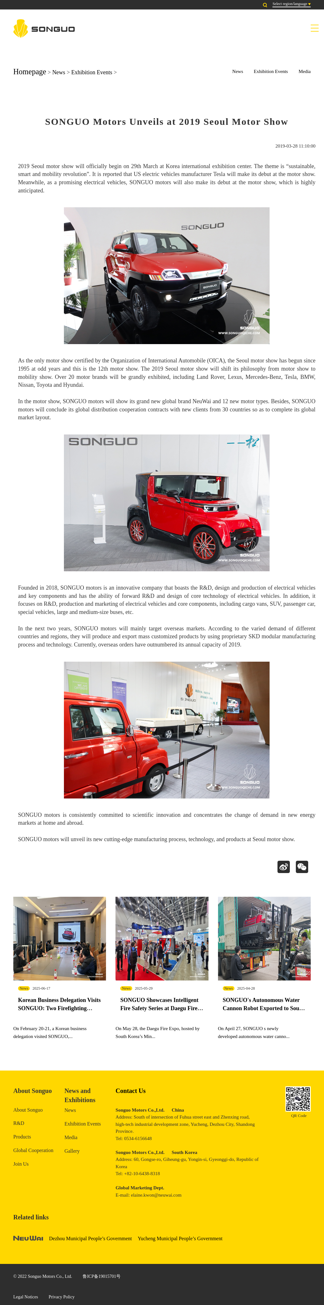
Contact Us (130, 1090)
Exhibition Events (91, 72)
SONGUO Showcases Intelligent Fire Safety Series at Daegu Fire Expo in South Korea (159, 1008)
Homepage (29, 71)
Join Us (20, 1164)
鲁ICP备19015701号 (102, 1276)
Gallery (72, 1151)
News (58, 72)
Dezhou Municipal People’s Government (90, 1238)
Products (22, 1136)
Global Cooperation (33, 1150)
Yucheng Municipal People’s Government (180, 1238)
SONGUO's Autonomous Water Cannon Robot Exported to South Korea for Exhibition (263, 1008)
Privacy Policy (62, 1297)
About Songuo (28, 1110)
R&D (18, 1123)
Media (305, 71)
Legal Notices (25, 1297)
